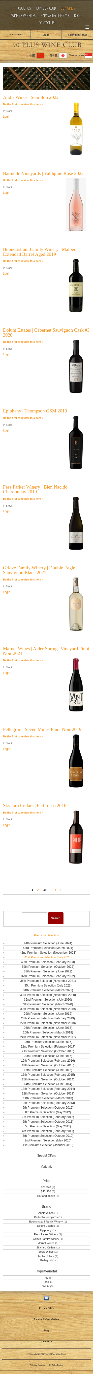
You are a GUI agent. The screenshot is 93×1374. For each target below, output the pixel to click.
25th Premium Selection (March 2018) (48, 1032)
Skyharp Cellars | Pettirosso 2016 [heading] (34, 805)
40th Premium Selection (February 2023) (48, 962)
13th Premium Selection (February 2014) (48, 1089)
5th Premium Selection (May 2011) (48, 1126)
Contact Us (46, 23)
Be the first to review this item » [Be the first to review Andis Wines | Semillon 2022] (23, 104)
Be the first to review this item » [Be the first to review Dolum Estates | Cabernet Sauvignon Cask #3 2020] (23, 341)
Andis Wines (46, 1212)
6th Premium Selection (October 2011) (48, 1121)
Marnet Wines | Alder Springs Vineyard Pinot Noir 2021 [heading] (46, 651)
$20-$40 (46, 1187)
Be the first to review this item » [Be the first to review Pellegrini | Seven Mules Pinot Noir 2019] (23, 736)
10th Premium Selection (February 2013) (48, 1103)
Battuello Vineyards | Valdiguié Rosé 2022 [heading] (43, 173)
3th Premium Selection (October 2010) (48, 1136)
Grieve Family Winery (46, 1238)
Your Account (15, 34)
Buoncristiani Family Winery (46, 1221)
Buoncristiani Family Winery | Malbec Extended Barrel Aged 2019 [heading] (39, 252)
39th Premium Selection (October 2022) (48, 966)
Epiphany (46, 1230)
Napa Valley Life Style (55, 16)
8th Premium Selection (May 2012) (48, 1112)
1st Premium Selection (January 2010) (48, 1145)
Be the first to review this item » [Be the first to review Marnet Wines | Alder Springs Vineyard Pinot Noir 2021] (23, 660)
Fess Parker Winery (46, 1234)
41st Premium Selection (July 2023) (48, 957)
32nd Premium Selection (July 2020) (48, 999)
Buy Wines (68, 8)
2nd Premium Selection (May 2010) (48, 1140)
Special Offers (46, 1155)
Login (6, 116)
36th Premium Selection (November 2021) (48, 981)
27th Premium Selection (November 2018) (48, 1023)
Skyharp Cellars (46, 1247)
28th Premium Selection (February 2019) (48, 1018)
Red (45, 1277)
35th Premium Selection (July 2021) (47, 985)
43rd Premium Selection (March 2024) (48, 948)
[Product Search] (34, 918)
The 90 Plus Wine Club (46, 44)
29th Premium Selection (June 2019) (48, 1013)
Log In (45, 34)
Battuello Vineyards (46, 1217)
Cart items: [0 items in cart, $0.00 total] (77, 34)
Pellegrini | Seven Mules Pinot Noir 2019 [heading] (42, 729)
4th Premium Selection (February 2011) (48, 1131)
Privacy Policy (46, 1308)
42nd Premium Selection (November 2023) (48, 952)
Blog (78, 16)
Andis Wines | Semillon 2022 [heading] (31, 97)
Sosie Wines (46, 1251)
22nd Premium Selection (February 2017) (48, 1046)
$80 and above (46, 1195)
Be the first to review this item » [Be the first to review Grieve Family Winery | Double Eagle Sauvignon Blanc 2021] (23, 579)
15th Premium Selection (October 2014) (48, 1079)
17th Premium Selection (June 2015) (48, 1070)
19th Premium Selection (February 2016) (48, 1060)
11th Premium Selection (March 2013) (48, 1098)
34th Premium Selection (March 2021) (48, 990)
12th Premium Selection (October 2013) (48, 1093)
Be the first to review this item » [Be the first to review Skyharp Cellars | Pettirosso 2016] (23, 812)
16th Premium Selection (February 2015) (48, 1074)
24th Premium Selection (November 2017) (48, 1037)
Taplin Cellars (46, 1256)
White (45, 1286)
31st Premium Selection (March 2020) (48, 1004)
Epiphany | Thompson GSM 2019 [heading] (35, 410)
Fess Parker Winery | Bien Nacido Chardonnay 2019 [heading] (35, 489)
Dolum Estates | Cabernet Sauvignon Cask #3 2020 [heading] (46, 332)
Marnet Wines (45, 1243)
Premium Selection (46, 935)
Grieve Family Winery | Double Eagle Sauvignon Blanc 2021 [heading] (39, 570)
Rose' (45, 1281)
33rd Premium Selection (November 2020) (48, 995)
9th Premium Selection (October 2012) (48, 1107)
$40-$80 (46, 1191)
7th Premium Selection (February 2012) (48, 1117)
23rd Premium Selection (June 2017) (48, 1042)
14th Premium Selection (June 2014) (48, 1084)
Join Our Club (46, 8)
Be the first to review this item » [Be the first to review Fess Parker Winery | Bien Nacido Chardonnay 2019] (23, 498)
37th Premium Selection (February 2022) (48, 976)
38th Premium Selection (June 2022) (48, 971)
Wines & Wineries (23, 16)
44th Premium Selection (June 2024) (48, 943)
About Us (24, 8)
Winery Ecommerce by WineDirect (46, 1365)
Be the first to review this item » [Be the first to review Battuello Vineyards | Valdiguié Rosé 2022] (23, 180)
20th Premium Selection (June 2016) (48, 1056)
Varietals (46, 1166)
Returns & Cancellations (46, 1319)
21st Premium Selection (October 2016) (48, 1051)
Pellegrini (46, 1260)
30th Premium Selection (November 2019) (48, 1009)
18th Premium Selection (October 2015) (48, 1065)
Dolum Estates (46, 1225)
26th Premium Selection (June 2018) (48, 1028)
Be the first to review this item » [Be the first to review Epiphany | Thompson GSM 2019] (23, 417)
